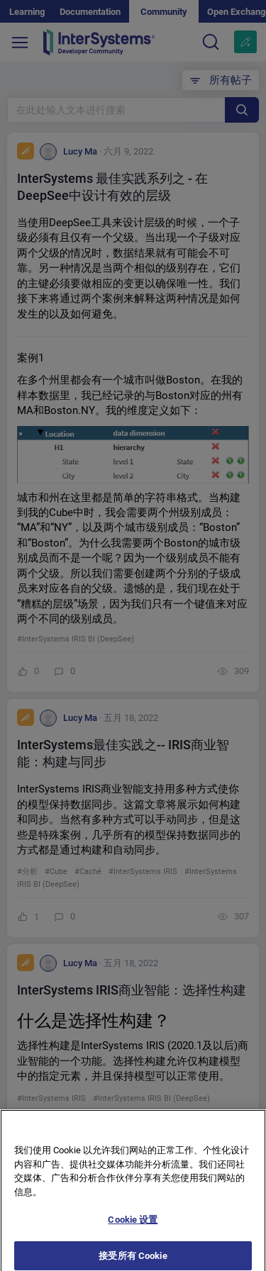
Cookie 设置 (132, 1226)
